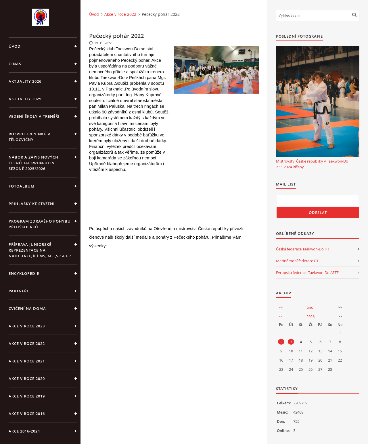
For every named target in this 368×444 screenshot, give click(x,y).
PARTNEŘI (18, 291)
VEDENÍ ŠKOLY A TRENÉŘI (34, 116)
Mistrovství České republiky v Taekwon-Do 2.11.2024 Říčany (312, 164)
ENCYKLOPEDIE (24, 273)
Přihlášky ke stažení (32, 203)
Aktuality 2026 (25, 81)
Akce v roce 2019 (27, 396)
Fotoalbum (21, 186)
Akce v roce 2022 (27, 343)
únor (310, 307)
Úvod (15, 46)
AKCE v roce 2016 (27, 413)
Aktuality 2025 (25, 98)
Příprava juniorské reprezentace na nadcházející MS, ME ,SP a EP (40, 250)
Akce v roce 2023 (27, 326)
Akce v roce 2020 (27, 378)
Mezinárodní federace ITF (297, 260)
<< (281, 307)
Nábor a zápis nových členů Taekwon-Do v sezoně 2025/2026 (33, 163)
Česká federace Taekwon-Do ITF (303, 249)
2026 (310, 316)
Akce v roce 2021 (27, 361)
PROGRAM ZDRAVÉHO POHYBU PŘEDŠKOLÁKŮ (40, 224)
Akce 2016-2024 (24, 431)
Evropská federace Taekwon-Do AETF (307, 272)
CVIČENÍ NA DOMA (27, 308)
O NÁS (15, 63)
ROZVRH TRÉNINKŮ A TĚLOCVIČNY (30, 136)
